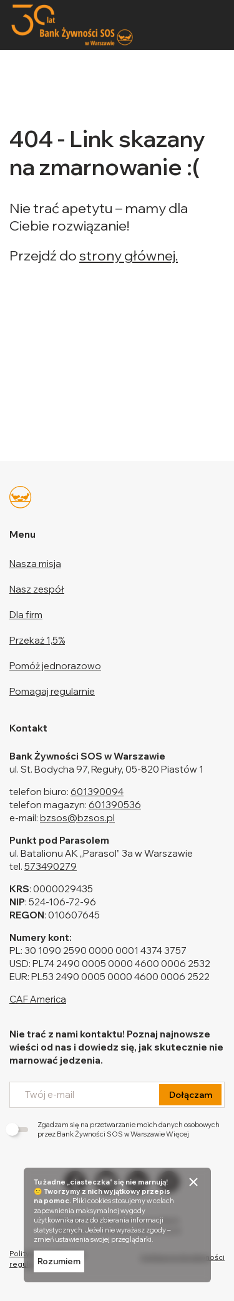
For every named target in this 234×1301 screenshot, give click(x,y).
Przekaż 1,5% (37, 640)
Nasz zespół (36, 589)
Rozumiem (58, 1261)
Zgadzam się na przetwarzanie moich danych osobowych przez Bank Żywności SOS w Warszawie (114, 1129)
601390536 (115, 805)
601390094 (97, 792)
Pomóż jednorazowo (55, 666)
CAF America (37, 999)
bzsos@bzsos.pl (77, 818)
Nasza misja (35, 563)
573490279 (50, 866)
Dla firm (25, 615)
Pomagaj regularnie (52, 691)
